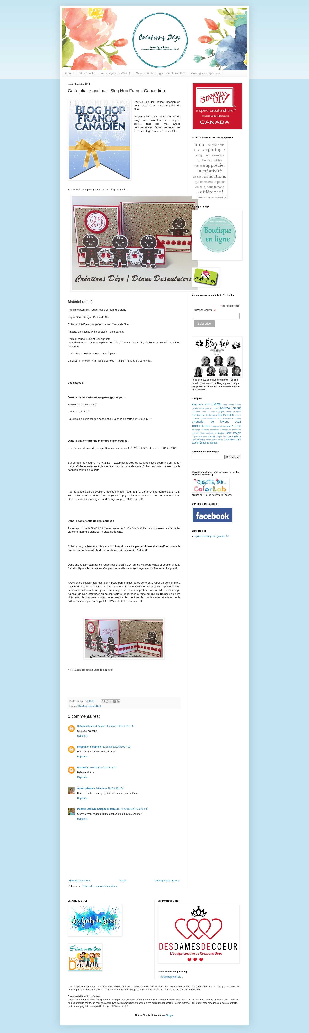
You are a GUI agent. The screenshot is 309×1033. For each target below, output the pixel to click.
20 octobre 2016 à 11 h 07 (103, 767)
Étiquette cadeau (208, 442)
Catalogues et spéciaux (205, 73)
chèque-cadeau (218, 426)
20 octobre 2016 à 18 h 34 (110, 788)
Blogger (170, 1015)
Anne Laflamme (86, 788)
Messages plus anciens (166, 880)
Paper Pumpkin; (233, 412)
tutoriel (195, 442)
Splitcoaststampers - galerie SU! (212, 536)
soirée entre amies (214, 440)
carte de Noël (94, 706)
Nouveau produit (230, 408)
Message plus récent (80, 880)
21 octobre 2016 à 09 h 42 (134, 809)
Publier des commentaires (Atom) (99, 886)
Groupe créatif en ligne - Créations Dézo (160, 73)
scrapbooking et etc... (172, 976)
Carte (216, 404)
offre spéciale (233, 433)
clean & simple (233, 426)
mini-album (220, 433)
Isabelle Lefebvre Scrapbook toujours (98, 809)
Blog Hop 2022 (201, 404)
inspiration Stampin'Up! (220, 430)
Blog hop (82, 706)
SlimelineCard (198, 415)
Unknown (82, 767)
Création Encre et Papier (91, 726)
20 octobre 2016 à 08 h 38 (119, 726)
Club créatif (228, 405)
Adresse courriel (205, 310)
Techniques (211, 415)
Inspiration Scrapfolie (89, 746)
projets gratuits (234, 436)
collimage (196, 430)
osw (205, 436)
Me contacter (87, 73)
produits (211, 436)
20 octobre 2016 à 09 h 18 (116, 746)
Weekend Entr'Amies (232, 418)
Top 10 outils (225, 414)
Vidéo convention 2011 (211, 418)
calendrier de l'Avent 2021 (216, 421)
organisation (197, 436)
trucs (238, 439)
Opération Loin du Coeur (204, 412)
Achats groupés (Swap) (115, 73)
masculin (210, 433)
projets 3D (221, 436)
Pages (222, 411)
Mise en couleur (212, 408)
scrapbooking (198, 439)
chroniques (201, 426)
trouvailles (229, 439)
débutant (205, 430)
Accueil (69, 73)
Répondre (82, 735)
